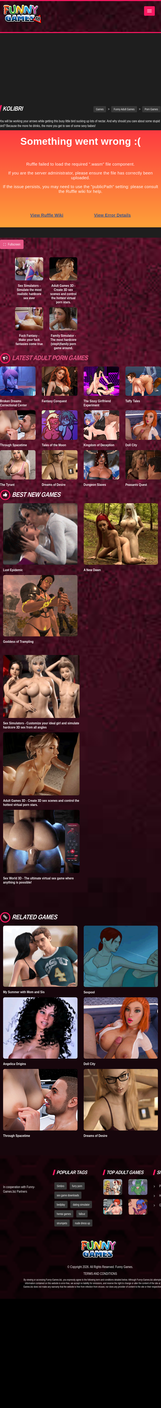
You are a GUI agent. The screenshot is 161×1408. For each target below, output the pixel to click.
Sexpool (89, 925)
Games (100, 42)
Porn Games (151, 42)
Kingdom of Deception (99, 378)
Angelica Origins (14, 996)
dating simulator (81, 1137)
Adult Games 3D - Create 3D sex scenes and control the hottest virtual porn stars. (63, 226)
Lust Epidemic (13, 503)
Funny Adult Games (124, 42)
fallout (82, 1146)
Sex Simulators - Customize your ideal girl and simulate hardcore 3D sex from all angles (41, 658)
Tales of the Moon (54, 378)
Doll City (131, 378)
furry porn (77, 1118)
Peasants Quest (136, 417)
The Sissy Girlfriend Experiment (97, 336)
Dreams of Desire (54, 417)
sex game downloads (68, 1128)
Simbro (60, 1118)
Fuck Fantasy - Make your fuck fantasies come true (29, 272)
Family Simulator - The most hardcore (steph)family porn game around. (63, 274)
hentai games (64, 1146)
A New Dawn (92, 503)
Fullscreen (11, 177)
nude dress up (82, 1156)
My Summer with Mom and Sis (24, 925)
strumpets (62, 1156)
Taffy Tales (132, 334)
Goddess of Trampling (18, 574)
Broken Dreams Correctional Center (13, 336)
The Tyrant (7, 417)
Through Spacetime (13, 378)
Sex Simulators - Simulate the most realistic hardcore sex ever (29, 224)
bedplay (61, 1137)
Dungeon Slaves (95, 417)
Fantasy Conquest (54, 334)
